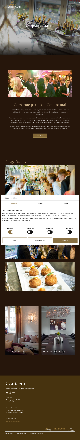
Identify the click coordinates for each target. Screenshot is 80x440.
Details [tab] (40, 203)
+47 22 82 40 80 (19, 411)
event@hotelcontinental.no (15, 413)
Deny (14, 240)
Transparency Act (21, 433)
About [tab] (66, 203)
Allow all (65, 240)
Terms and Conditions (36, 433)
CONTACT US (40, 135)
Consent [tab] (14, 203)
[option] (75, 2)
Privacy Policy (9, 433)
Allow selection (40, 240)
